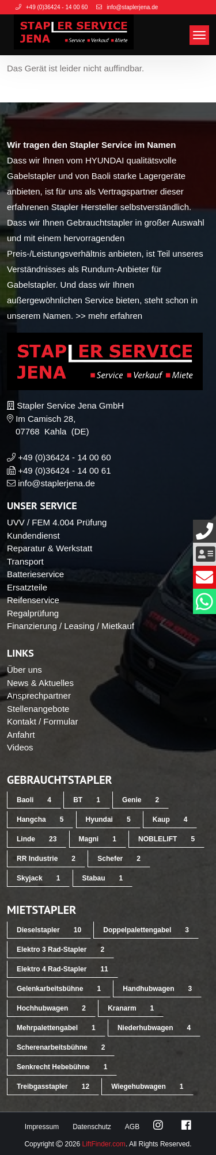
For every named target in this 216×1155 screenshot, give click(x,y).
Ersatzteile (27, 587)
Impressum (42, 1127)
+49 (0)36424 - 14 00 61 (64, 470)
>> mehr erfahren (108, 316)
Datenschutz (92, 1127)
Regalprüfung (33, 613)
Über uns (24, 669)
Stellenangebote (38, 709)
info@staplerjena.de (56, 483)
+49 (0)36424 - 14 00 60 (64, 457)
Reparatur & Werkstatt (49, 548)
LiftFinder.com (104, 1144)
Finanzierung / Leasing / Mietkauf (70, 626)
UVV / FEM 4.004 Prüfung (57, 522)
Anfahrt (21, 734)
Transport (25, 561)
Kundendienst (33, 535)
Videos (20, 747)
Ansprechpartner (39, 695)
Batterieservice (35, 574)
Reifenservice (33, 600)
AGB (132, 1127)
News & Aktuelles (40, 683)
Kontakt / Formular (42, 721)
